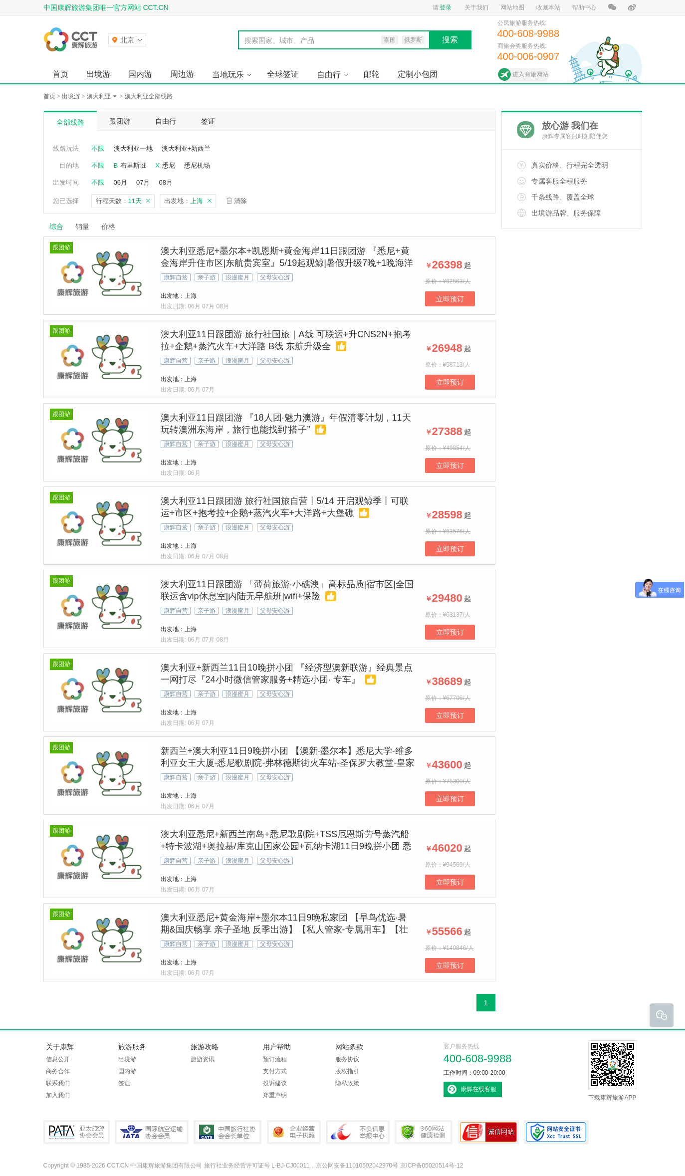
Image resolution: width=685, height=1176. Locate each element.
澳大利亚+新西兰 (186, 148)
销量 (82, 227)
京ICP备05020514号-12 (431, 1165)
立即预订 (450, 299)
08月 (165, 182)
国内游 (140, 74)
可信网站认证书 (488, 1132)
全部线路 (70, 122)
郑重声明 (275, 1095)
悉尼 (168, 165)
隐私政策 (347, 1083)
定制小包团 (418, 74)
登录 (446, 7)
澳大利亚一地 (133, 148)
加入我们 (58, 1095)
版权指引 (347, 1071)
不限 (97, 148)
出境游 (98, 74)
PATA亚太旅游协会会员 (76, 1132)
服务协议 (347, 1059)
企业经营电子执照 (294, 1132)
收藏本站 (548, 7)
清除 (240, 201)
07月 (143, 182)
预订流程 (275, 1059)
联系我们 (58, 1083)
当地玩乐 (228, 74)
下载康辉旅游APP (612, 1070)
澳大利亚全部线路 (149, 96)
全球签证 (283, 74)
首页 (60, 74)
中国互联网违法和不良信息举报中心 (358, 1132)
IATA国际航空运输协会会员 (152, 1132)
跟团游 (119, 121)
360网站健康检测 (424, 1132)
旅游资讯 (203, 1059)
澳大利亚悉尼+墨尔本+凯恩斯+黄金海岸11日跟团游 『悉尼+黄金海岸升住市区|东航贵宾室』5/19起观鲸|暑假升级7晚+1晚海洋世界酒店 (287, 263)
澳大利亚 (99, 96)
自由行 (329, 74)
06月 (120, 182)
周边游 (182, 74)
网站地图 (512, 7)
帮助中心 (584, 7)
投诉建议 (275, 1083)
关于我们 (476, 7)
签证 (208, 121)
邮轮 (372, 74)
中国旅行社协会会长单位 (227, 1132)
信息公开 (58, 1059)
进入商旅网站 (530, 74)
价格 (112, 227)
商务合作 (58, 1071)
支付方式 (275, 1071)
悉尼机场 (197, 165)
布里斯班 (133, 165)
